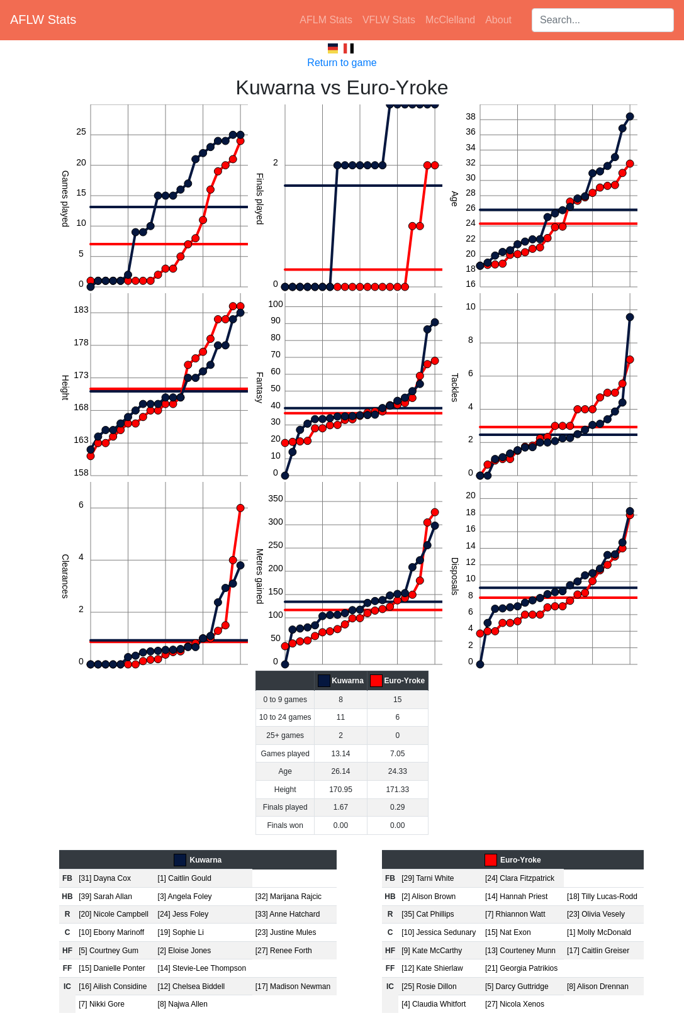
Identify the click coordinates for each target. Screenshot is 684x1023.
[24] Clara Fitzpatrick (519, 878)
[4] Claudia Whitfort (433, 1004)
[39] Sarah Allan (105, 896)
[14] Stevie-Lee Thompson (202, 968)
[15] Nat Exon (508, 932)
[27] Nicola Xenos (514, 1004)
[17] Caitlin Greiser (598, 950)
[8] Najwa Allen (183, 1004)
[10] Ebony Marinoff (111, 932)
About (498, 19)
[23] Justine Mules (286, 932)
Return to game (341, 62)
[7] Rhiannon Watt (515, 914)
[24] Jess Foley (183, 914)
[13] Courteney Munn (520, 950)
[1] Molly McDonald (599, 932)
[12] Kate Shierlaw (432, 968)
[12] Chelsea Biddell (191, 986)
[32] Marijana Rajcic (288, 896)
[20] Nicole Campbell (114, 914)
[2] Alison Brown (428, 896)
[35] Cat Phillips (427, 914)
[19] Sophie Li (181, 932)
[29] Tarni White (427, 878)
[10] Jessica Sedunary (438, 932)
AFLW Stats (43, 19)
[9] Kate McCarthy (431, 950)
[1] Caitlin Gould (184, 878)
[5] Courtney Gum (108, 950)
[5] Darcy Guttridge (517, 986)
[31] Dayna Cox (105, 878)
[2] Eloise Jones (184, 950)
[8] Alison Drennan (598, 986)
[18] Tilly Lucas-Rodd (602, 896)
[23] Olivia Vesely (596, 914)
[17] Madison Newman (292, 986)
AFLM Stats (326, 19)
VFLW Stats (388, 19)
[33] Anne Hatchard (287, 914)
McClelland (450, 19)
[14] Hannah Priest (516, 896)
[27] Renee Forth (283, 950)
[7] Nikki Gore (102, 1004)
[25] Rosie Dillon (428, 986)
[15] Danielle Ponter (112, 968)
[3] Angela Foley (185, 896)
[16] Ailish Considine (113, 986)
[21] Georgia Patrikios (521, 968)
